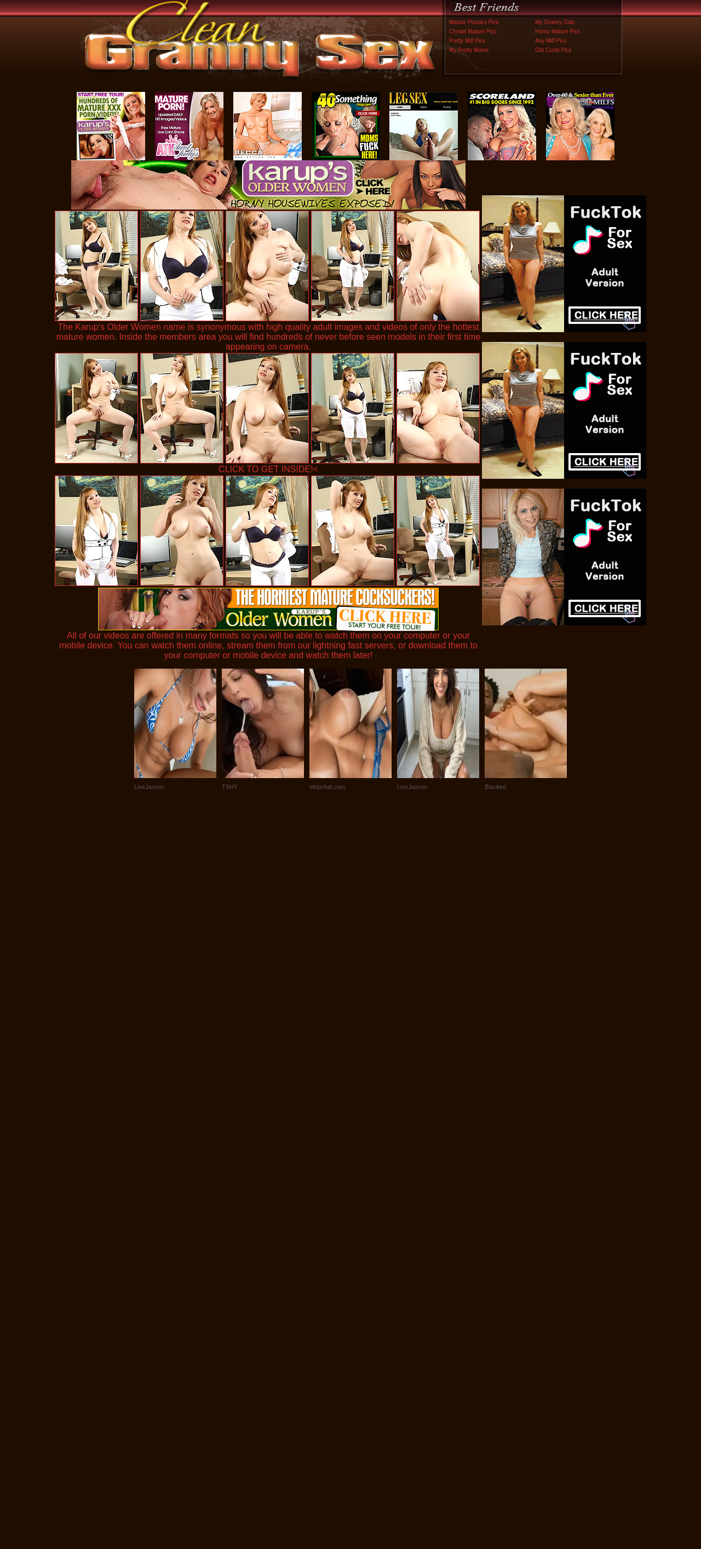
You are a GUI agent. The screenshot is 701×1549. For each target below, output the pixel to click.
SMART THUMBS (370, 1321)
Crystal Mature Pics (473, 31)
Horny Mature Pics (557, 31)
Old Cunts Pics (553, 50)
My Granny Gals (554, 22)
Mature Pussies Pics (474, 22)
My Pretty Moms (469, 50)
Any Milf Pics (550, 41)
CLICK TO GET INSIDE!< (268, 469)
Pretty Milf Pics (467, 41)
